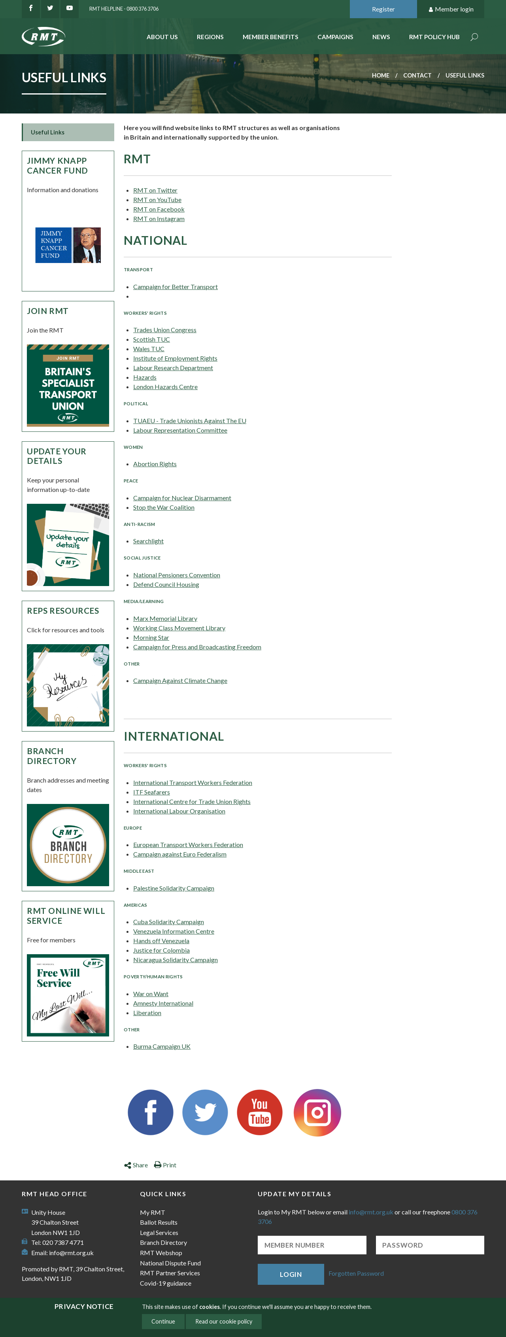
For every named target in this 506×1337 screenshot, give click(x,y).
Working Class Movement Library (179, 628)
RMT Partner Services (170, 1272)
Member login (451, 9)
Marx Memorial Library (165, 618)
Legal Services (159, 1232)
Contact (417, 75)
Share (136, 1165)
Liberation (147, 1012)
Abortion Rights (155, 463)
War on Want (150, 993)
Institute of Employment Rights (175, 358)
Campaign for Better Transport (175, 286)
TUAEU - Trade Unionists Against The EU (189, 420)
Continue (163, 1321)
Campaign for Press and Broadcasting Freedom (197, 647)
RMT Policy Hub (434, 36)
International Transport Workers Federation (192, 782)
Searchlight (148, 541)
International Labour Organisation (179, 811)
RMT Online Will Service (66, 915)
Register (383, 9)
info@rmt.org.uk (71, 1252)
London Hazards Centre (165, 386)
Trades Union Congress (164, 329)
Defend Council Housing (166, 584)
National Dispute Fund (170, 1263)
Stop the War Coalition (163, 507)
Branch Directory (52, 756)
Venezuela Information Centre (173, 931)
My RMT (152, 1212)
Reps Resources (63, 610)
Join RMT (48, 311)
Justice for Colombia (161, 950)
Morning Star (151, 637)
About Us (162, 36)
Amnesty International (163, 1003)
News (381, 36)
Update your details (57, 456)
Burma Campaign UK (162, 1046)
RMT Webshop (161, 1252)
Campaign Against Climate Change (180, 680)
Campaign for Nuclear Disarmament (182, 497)
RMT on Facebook (159, 209)
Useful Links (47, 132)
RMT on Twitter (155, 190)
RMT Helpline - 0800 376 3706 (124, 9)
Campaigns (335, 36)
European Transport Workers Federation (188, 844)
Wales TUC (148, 348)
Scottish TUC (151, 339)
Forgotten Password (356, 1273)
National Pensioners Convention (176, 575)
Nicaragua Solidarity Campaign (175, 959)
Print (165, 1165)
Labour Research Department (173, 367)
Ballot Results (158, 1222)
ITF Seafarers (151, 792)
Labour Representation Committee (180, 430)
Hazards (145, 377)
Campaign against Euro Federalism (180, 854)
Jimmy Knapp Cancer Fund (57, 165)
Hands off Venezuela (161, 940)
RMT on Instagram (159, 218)
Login (291, 1274)
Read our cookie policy (223, 1321)
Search (474, 38)
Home (380, 75)
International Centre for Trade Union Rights (192, 801)
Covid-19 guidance (165, 1283)
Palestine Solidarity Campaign (173, 888)
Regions (210, 36)
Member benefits (270, 36)
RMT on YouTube (157, 199)
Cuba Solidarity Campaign (168, 921)
